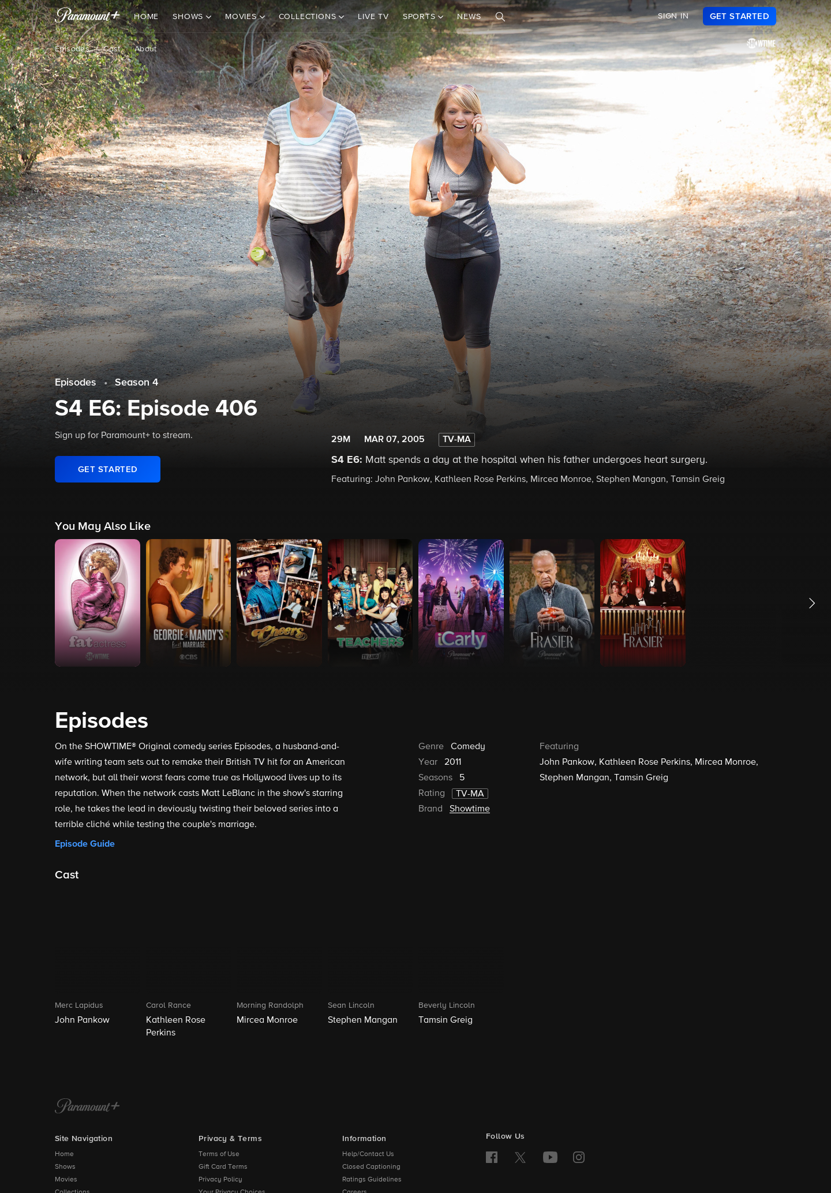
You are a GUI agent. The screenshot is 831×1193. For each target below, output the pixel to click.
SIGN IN (673, 16)
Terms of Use (219, 1154)
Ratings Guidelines (372, 1179)
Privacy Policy (220, 1179)
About (145, 49)
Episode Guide (85, 843)
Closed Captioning (371, 1167)
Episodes (72, 49)
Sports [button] (421, 17)
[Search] (500, 17)
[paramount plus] (87, 16)
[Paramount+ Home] (87, 1107)
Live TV (373, 17)
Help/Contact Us (368, 1154)
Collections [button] (309, 17)
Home (146, 17)
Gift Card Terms (223, 1167)
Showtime (470, 809)
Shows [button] (189, 17)
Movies (66, 1179)
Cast (112, 49)
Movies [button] (242, 17)
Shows (65, 1167)
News (469, 17)
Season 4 (136, 382)
